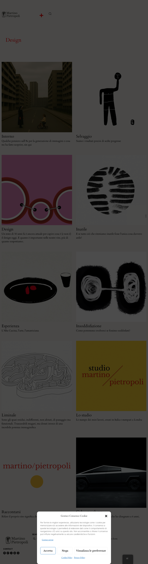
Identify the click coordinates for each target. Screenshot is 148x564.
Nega (65, 550)
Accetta (48, 550)
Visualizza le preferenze (91, 550)
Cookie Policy (66, 557)
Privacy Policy (79, 557)
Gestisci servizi (47, 539)
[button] (106, 516)
